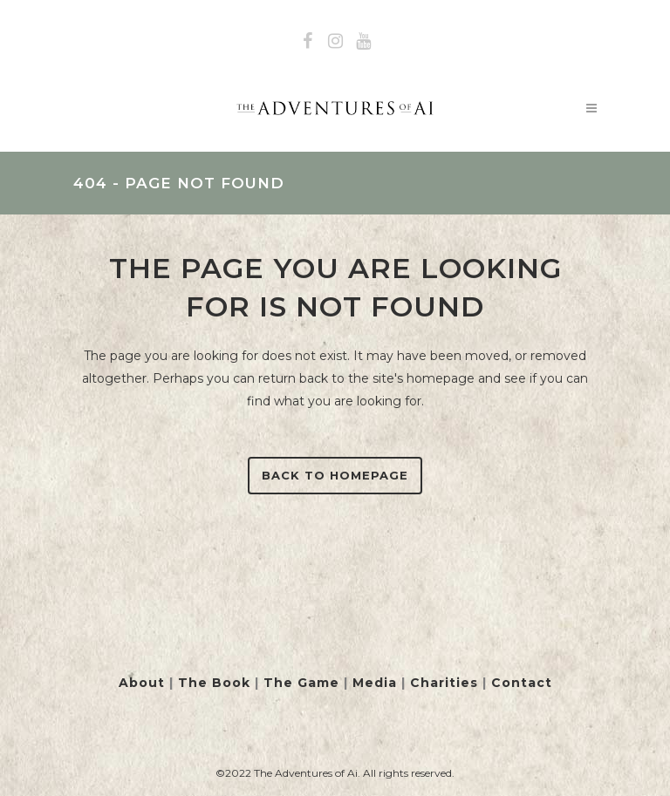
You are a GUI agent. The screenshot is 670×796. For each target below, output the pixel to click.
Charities (444, 683)
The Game (301, 683)
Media (374, 683)
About (142, 683)
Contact (521, 683)
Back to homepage (335, 475)
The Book (214, 683)
